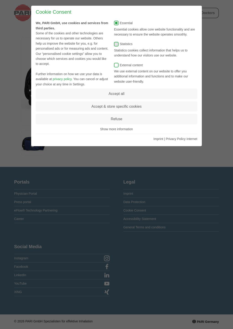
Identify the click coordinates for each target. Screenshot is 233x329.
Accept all (116, 94)
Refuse (116, 119)
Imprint (158, 139)
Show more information (116, 129)
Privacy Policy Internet (182, 139)
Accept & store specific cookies (116, 106)
